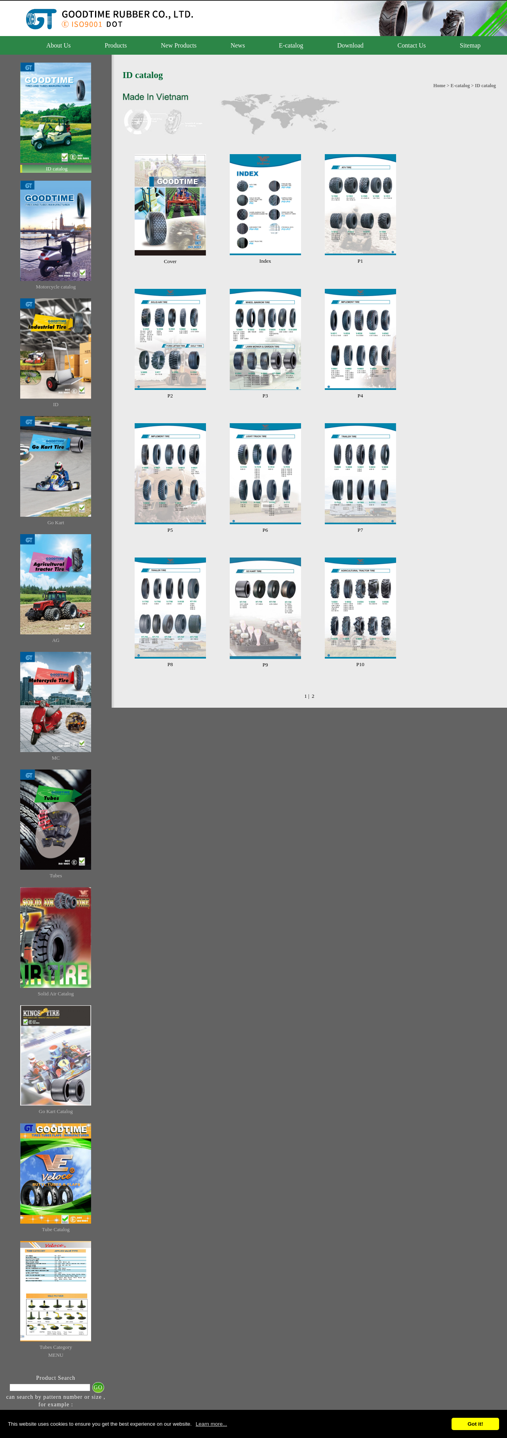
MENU (55, 1355)
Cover (170, 261)
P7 (360, 530)
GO (98, 1387)
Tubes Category (56, 1347)
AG (55, 640)
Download (350, 45)
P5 (170, 530)
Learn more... (211, 1424)
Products (116, 45)
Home (439, 85)
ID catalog (57, 169)
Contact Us (412, 45)
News (238, 45)
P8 (170, 664)
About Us (58, 45)
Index (265, 261)
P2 (170, 396)
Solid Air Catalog (56, 994)
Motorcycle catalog (56, 287)
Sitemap (470, 45)
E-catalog (291, 45)
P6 (265, 530)
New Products (178, 45)
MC (56, 758)
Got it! (475, 1424)
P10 (360, 664)
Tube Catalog (56, 1229)
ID (56, 404)
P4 (360, 396)
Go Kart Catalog (56, 1111)
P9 (265, 665)
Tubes (56, 875)
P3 (265, 396)
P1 (360, 261)
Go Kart (56, 522)
